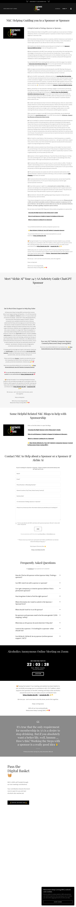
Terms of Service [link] (50, 534)
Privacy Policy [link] (42, 534)
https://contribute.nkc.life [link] (38, 550)
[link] (38, 8)
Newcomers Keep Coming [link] (10, 8)
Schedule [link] (57, 8)
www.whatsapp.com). (41, 115)
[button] (65, 9)
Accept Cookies (59, 901)
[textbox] (38, 473)
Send (38, 529)
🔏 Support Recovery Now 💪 (18, 795)
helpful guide (9, 351)
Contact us (31, 568)
